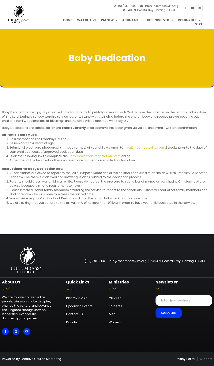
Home (67, 20)
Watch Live (86, 20)
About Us (132, 20)
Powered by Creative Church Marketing (31, 359)
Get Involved (160, 20)
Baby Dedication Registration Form (95, 156)
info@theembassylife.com (144, 147)
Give (199, 24)
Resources (189, 20)
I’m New (109, 20)
